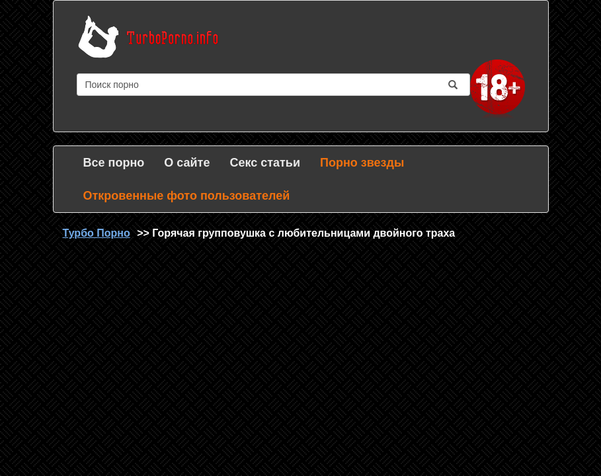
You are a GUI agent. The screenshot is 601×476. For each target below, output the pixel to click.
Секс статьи (264, 162)
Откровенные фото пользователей (186, 195)
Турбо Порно (96, 233)
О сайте (187, 162)
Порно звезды (362, 162)
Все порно (114, 162)
